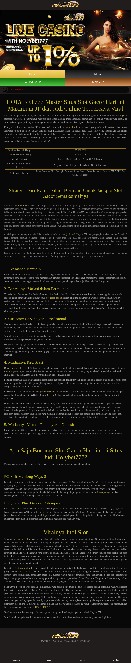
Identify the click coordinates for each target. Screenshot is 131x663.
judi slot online (22, 568)
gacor (47, 515)
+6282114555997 (14, 90)
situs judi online (23, 539)
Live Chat (115, 657)
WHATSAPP (33, 82)
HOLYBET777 (42, 607)
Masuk (98, 74)
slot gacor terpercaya (46, 391)
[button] (6, 40)
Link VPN (98, 82)
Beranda (16, 658)
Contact (49, 658)
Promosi (82, 658)
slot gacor (122, 115)
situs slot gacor (11, 371)
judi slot (70, 234)
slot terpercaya (103, 492)
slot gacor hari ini (54, 297)
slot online (70, 127)
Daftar (33, 74)
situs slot (19, 205)
